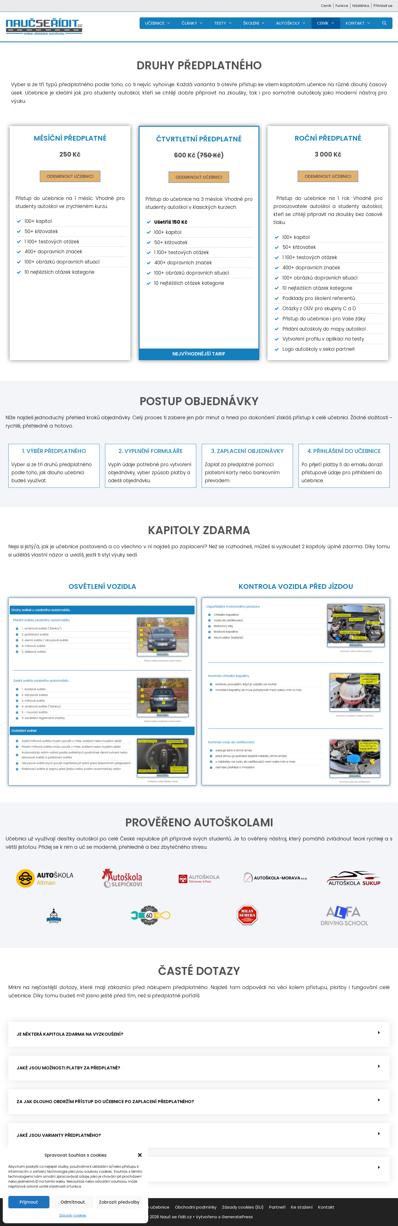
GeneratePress (237, 1217)
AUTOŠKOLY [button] (293, 23)
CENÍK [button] (328, 23)
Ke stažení (302, 1207)
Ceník (326, 5)
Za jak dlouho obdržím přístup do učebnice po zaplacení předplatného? (105, 1101)
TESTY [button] (226, 23)
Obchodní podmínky (195, 1207)
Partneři (277, 1207)
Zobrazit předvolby (119, 1202)
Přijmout (29, 1202)
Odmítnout (73, 1202)
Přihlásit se (382, 5)
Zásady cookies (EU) (243, 1207)
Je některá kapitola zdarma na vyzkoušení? (70, 1034)
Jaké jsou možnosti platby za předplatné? (68, 1068)
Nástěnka (360, 5)
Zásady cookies (72, 1215)
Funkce (342, 5)
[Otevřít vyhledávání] (384, 23)
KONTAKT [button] (361, 23)
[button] (140, 1155)
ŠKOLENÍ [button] (257, 23)
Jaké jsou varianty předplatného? (59, 1135)
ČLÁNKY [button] (195, 23)
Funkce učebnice (152, 1207)
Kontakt (326, 1207)
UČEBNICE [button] (160, 23)
